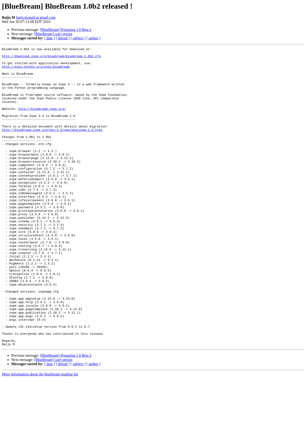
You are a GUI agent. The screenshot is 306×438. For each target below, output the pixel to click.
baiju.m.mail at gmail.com (35, 17)
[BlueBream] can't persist (53, 34)
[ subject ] (78, 38)
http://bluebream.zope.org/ (42, 121)
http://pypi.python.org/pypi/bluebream (36, 71)
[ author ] (94, 38)
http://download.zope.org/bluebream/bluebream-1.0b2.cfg (51, 58)
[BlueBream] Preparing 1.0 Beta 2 (65, 30)
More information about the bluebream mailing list (40, 434)
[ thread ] (63, 38)
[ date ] (49, 38)
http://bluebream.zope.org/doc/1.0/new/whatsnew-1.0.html (52, 147)
